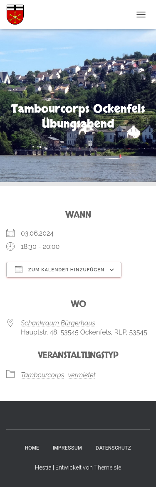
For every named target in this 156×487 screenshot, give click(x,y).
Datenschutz (113, 448)
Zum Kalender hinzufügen (59, 269)
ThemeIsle (107, 467)
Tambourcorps (42, 375)
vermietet (81, 375)
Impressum (67, 448)
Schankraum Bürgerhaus (58, 323)
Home (32, 448)
